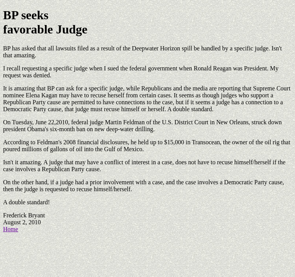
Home (10, 229)
